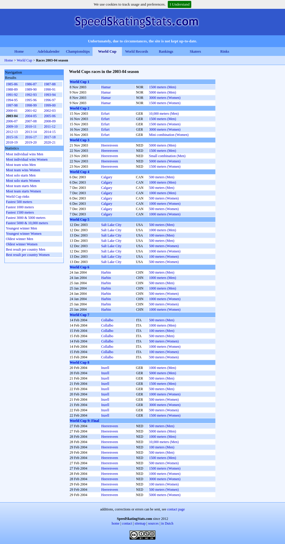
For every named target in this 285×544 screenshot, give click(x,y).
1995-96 (31, 100)
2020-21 (50, 142)
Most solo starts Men (21, 175)
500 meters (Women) (164, 198)
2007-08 (31, 121)
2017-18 (50, 137)
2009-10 (12, 126)
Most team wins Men (21, 165)
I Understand (180, 4)
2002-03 (50, 111)
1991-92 (12, 95)
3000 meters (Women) (164, 98)
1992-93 (31, 95)
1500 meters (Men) (162, 87)
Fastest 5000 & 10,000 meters (27, 223)
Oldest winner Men (19, 239)
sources (153, 523)
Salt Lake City (111, 225)
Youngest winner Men (21, 228)
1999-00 (50, 105)
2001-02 (31, 111)
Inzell (105, 368)
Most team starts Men (21, 186)
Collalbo (107, 320)
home (116, 523)
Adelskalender (48, 51)
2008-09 (50, 121)
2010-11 (31, 126)
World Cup (107, 51)
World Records (136, 51)
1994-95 (12, 100)
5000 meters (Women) (164, 161)
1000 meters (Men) (162, 182)
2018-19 (12, 142)
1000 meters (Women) (164, 204)
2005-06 (50, 116)
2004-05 (31, 116)
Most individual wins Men (24, 154)
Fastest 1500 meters (20, 212)
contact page (176, 509)
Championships (78, 51)
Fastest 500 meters (19, 202)
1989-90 (31, 89)
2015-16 (12, 137)
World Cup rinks (17, 196)
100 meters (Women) (164, 256)
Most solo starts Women (23, 181)
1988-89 (12, 89)
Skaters (195, 51)
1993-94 (50, 95)
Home (19, 51)
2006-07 (12, 121)
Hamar (106, 87)
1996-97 (50, 100)
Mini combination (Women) (168, 135)
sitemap (140, 523)
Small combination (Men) (167, 156)
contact (127, 523)
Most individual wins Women (27, 159)
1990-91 (50, 89)
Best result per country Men (25, 249)
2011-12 (50, 126)
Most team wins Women (23, 170)
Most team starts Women (23, 191)
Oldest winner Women (21, 244)
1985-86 (12, 84)
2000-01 (12, 111)
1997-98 (12, 105)
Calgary (106, 177)
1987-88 (50, 84)
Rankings (166, 51)
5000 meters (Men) (162, 92)
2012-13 (12, 132)
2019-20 (31, 142)
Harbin (106, 272)
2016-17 (31, 137)
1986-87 (31, 84)
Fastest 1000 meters (20, 207)
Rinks (224, 51)
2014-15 (50, 132)
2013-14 (31, 132)
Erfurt (105, 114)
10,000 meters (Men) (164, 114)
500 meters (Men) (161, 177)
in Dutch (167, 523)
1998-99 (31, 105)
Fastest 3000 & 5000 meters (26, 218)
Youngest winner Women (23, 234)
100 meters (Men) (161, 235)
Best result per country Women (28, 255)
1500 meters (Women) (164, 103)
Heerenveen (109, 145)
